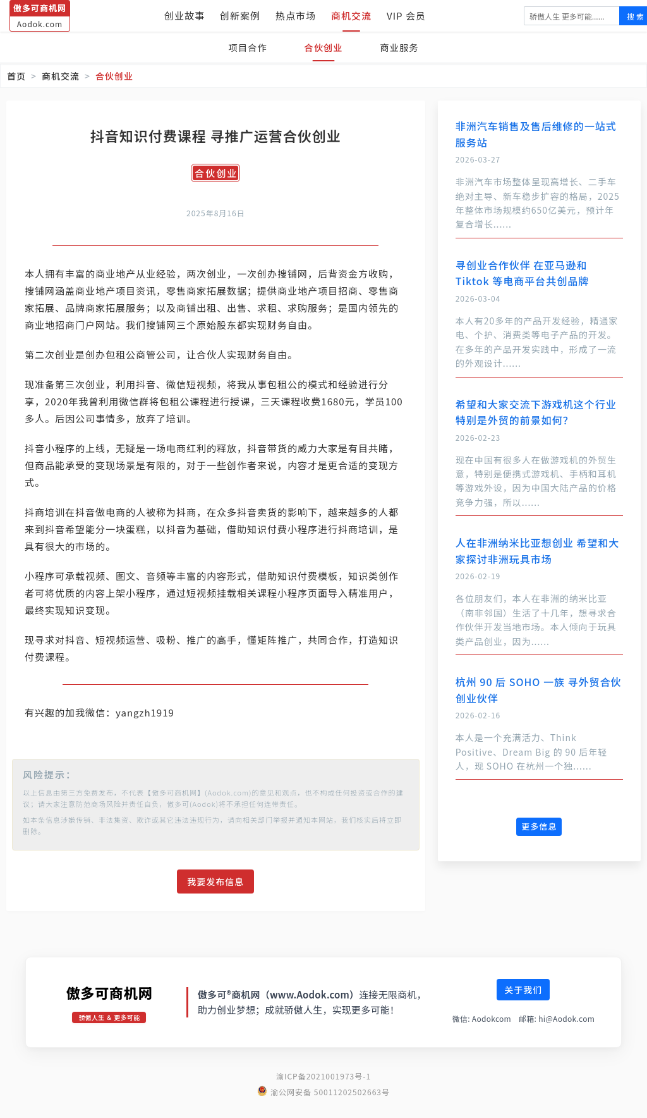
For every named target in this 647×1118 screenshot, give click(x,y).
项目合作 (242, 47)
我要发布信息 (215, 898)
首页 (16, 76)
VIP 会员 (406, 15)
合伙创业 (323, 47)
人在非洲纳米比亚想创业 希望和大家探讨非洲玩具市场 (538, 551)
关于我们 (523, 1006)
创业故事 (184, 15)
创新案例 (240, 15)
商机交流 (351, 15)
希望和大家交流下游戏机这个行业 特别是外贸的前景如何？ (536, 412)
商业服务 (404, 47)
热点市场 (295, 15)
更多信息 (539, 826)
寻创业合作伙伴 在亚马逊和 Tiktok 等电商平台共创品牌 (523, 273)
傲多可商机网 (109, 1009)
